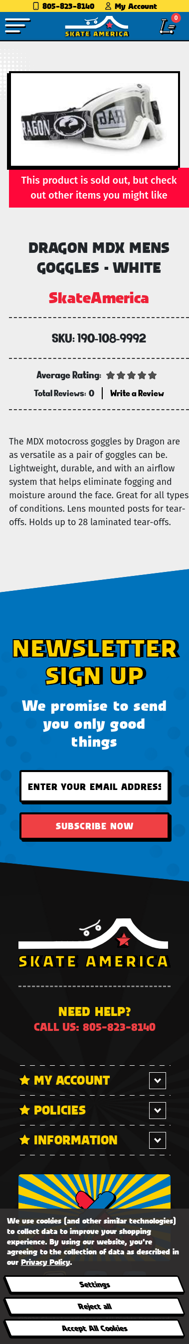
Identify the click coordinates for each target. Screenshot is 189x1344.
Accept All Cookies (94, 1328)
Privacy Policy (45, 1261)
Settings (94, 1284)
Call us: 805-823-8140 (95, 1026)
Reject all (94, 1306)
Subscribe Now (95, 825)
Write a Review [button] (137, 393)
